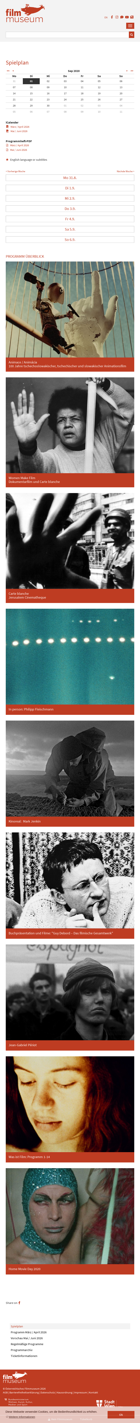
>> (132, 71)
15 (31, 93)
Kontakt (93, 1392)
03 (65, 81)
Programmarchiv (21, 1350)
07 (14, 87)
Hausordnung (65, 1392)
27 (121, 99)
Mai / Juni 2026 (16, 131)
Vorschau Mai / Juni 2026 (27, 1338)
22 (31, 99)
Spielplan (17, 1326)
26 (99, 99)
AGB (5, 1392)
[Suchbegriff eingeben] (67, 35)
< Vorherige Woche (15, 171)
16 (48, 93)
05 (99, 81)
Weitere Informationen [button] (22, 1416)
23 (48, 99)
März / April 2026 (17, 126)
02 (48, 81)
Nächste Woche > (125, 171)
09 (48, 87)
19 (99, 93)
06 (121, 81)
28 (14, 105)
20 (121, 93)
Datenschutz (47, 1392)
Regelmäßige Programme (27, 1344)
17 (65, 93)
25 (82, 99)
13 (121, 87)
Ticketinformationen (24, 1356)
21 (14, 99)
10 (65, 87)
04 (82, 81)
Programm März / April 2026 (29, 1332)
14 (14, 93)
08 (31, 87)
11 (82, 87)
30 (48, 105)
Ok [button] (121, 1414)
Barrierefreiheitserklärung (24, 1392)
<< (8, 71)
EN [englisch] (106, 17)
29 (31, 105)
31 (14, 81)
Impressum (80, 1392)
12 (99, 87)
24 (65, 99)
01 (31, 81)
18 (82, 93)
